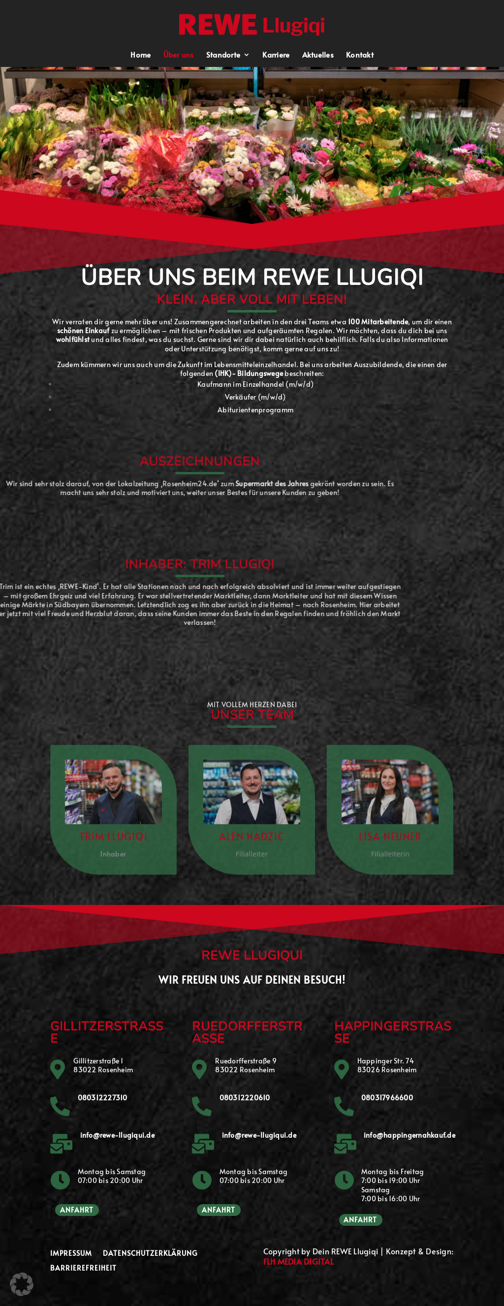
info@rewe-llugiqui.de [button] (117, 1135)
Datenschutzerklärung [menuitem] (150, 1254)
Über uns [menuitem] (178, 55)
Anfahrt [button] (77, 1209)
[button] (253, 23)
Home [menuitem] (140, 55)
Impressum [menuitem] (71, 1254)
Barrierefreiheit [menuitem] (83, 1269)
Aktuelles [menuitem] (318, 55)
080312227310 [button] (102, 1097)
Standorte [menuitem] (223, 55)
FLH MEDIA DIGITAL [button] (298, 1261)
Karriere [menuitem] (275, 55)
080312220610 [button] (245, 1097)
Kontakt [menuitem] (360, 55)
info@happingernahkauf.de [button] (409, 1135)
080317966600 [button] (387, 1097)
